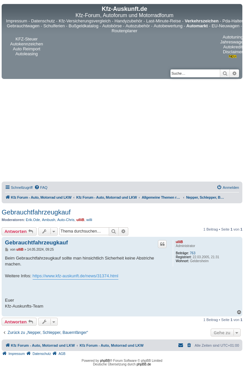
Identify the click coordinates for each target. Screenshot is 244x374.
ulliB (80, 220)
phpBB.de (144, 364)
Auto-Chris (66, 220)
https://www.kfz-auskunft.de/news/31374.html (75, 275)
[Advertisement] (80, 131)
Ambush (48, 220)
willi (89, 220)
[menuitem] (40, 187)
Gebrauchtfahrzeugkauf (36, 212)
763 (193, 253)
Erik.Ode (33, 220)
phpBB (105, 360)
